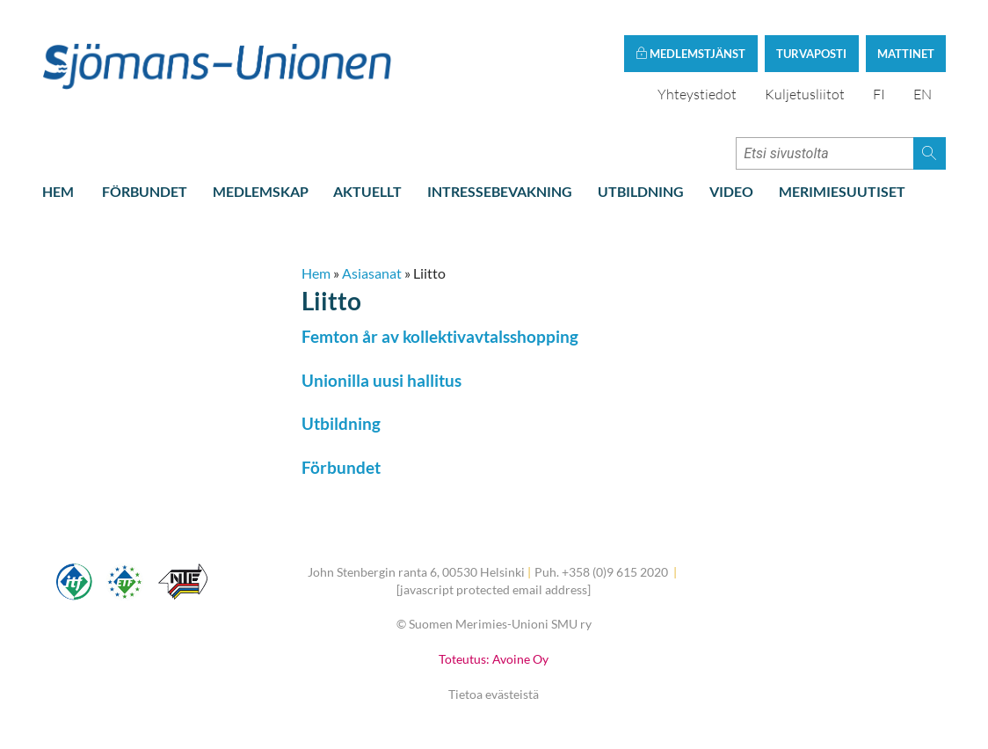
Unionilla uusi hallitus (381, 380)
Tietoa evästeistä (493, 694)
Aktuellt (367, 191)
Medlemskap (261, 191)
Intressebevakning (499, 191)
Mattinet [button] (905, 54)
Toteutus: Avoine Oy (493, 658)
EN (922, 94)
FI (879, 94)
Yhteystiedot (697, 94)
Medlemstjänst (690, 54)
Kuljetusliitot (805, 94)
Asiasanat (372, 273)
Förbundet (144, 191)
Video (731, 191)
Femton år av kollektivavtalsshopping (439, 336)
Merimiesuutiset (842, 191)
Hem (58, 191)
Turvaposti (811, 54)
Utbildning (641, 191)
